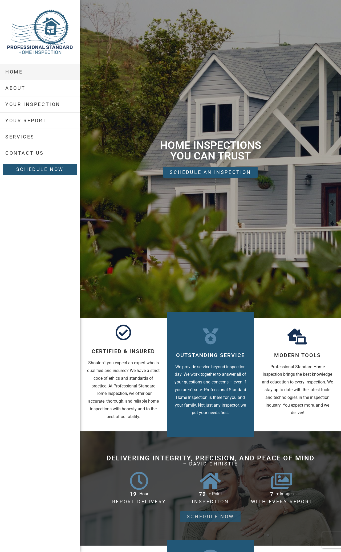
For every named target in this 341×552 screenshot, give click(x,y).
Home (14, 72)
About (15, 88)
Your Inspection (32, 104)
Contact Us (24, 153)
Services (20, 137)
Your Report (26, 120)
